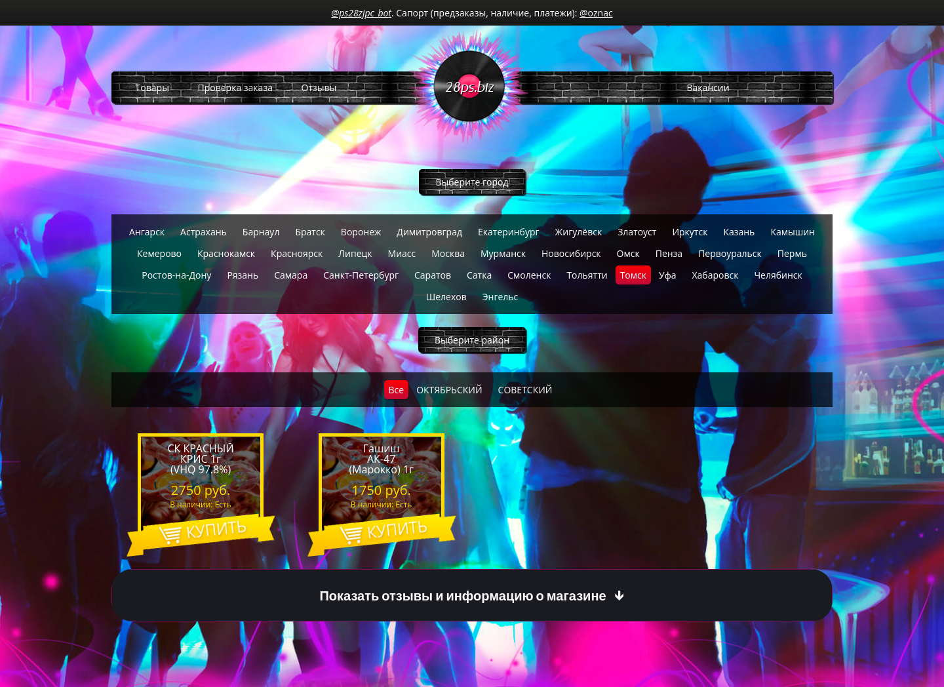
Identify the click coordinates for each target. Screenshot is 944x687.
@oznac (596, 13)
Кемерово (159, 253)
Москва (448, 253)
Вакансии (707, 87)
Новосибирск (571, 253)
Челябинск (778, 275)
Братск (309, 232)
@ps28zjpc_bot (361, 13)
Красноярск (297, 253)
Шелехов (446, 296)
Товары (152, 87)
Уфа (667, 275)
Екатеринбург (509, 232)
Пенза (669, 253)
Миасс (402, 253)
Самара (290, 275)
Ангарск (147, 232)
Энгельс (500, 296)
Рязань (242, 275)
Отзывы (319, 87)
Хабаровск (715, 275)
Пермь (792, 253)
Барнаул (261, 232)
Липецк (355, 253)
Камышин (792, 232)
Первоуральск (730, 253)
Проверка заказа (235, 87)
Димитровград (429, 232)
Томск (633, 275)
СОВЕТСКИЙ (525, 389)
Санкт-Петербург (361, 275)
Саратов (432, 275)
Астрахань (203, 232)
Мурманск (503, 253)
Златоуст (637, 232)
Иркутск (689, 232)
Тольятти (586, 275)
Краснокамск (226, 253)
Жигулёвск (578, 232)
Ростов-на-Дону (176, 275)
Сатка (479, 275)
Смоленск (529, 275)
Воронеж (361, 232)
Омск (628, 253)
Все (396, 389)
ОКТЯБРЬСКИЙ (449, 389)
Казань (739, 232)
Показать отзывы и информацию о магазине (462, 595)
